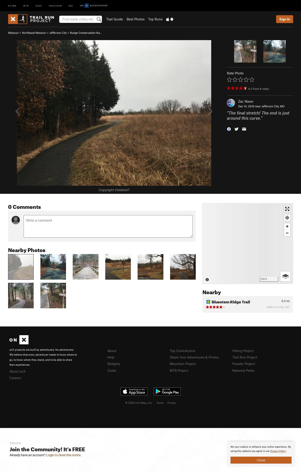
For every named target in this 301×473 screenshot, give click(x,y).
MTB (26, 5)
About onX (17, 371)
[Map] (248, 243)
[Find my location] (287, 217)
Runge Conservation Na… (86, 33)
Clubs (111, 370)
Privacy (171, 402)
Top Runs (155, 19)
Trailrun (55, 5)
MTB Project (179, 370)
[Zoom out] (287, 233)
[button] (229, 128)
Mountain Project (183, 364)
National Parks (243, 370)
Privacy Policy (278, 451)
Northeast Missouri (34, 33)
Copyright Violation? (114, 190)
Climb (12, 5)
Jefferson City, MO (273, 106)
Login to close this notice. (63, 455)
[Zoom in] (287, 226)
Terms (160, 402)
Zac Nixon (245, 101)
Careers (15, 378)
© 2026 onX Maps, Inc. (139, 402)
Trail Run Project (244, 357)
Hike (39, 5)
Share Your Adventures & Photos (194, 357)
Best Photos (136, 19)
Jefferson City (58, 33)
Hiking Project (243, 351)
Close (261, 460)
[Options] (285, 276)
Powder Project (243, 364)
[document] (261, 454)
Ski (71, 5)
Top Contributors (182, 351)
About (111, 351)
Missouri (13, 33)
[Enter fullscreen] (287, 209)
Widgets (113, 364)
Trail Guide (114, 19)
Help (110, 357)
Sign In (284, 19)
